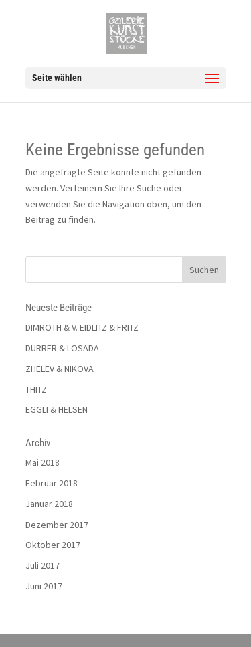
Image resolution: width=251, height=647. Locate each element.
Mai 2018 (42, 462)
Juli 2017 (42, 565)
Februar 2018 (51, 483)
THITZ (36, 389)
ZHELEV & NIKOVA (59, 369)
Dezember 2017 (56, 525)
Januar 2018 (49, 504)
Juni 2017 (43, 586)
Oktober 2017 (52, 545)
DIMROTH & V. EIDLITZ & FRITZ (82, 327)
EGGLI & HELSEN (56, 409)
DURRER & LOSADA (62, 348)
